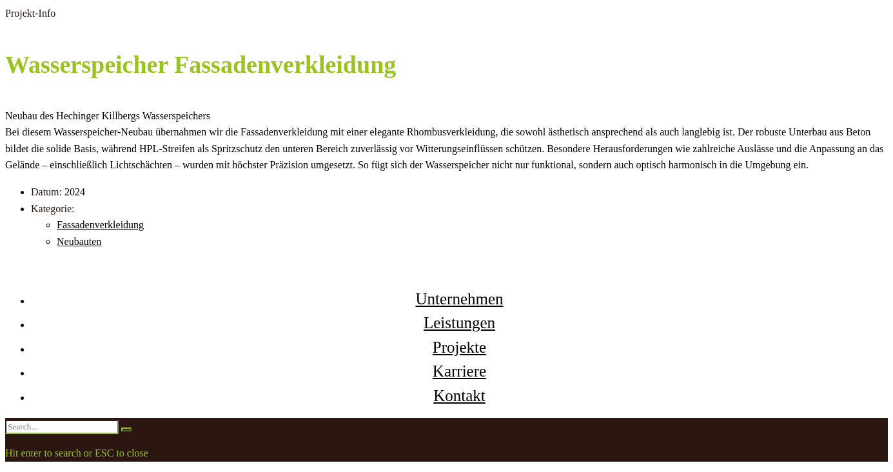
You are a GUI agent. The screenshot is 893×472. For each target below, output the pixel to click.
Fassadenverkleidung (100, 224)
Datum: (46, 191)
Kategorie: (53, 208)
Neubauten (79, 241)
